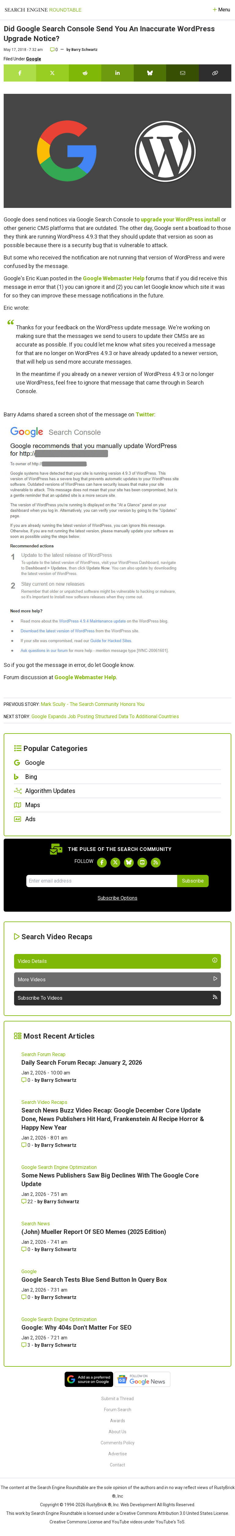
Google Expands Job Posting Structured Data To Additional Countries (105, 716)
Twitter (145, 414)
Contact (117, 1464)
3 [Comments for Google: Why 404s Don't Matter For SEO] (26, 1345)
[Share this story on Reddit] (85, 73)
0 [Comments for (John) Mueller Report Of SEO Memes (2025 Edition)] (26, 1249)
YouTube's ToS (170, 1521)
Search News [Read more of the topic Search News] (35, 1224)
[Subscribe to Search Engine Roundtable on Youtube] (142, 863)
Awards (117, 1420)
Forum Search (117, 1409)
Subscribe (193, 881)
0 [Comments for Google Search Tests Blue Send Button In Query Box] (26, 1297)
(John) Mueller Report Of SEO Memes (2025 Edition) (93, 1231)
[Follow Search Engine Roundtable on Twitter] (115, 863)
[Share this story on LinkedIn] (117, 73)
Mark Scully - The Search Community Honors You (92, 704)
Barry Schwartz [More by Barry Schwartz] (58, 1080)
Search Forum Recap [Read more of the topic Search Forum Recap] (43, 1054)
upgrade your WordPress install (180, 219)
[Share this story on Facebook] (20, 73)
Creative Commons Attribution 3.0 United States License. (174, 1513)
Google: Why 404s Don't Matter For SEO (76, 1327)
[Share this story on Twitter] (52, 73)
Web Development (138, 1504)
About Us (117, 1431)
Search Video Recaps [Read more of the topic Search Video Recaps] (44, 1102)
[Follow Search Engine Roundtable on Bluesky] (129, 863)
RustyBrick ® (98, 1504)
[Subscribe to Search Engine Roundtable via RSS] (156, 863)
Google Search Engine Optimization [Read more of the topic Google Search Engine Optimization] (59, 1167)
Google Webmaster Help (113, 278)
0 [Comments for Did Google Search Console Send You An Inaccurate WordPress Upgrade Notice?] (54, 49)
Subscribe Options (117, 898)
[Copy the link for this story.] (215, 73)
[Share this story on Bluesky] (150, 73)
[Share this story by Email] (182, 73)
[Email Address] (101, 881)
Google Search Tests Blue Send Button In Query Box (94, 1279)
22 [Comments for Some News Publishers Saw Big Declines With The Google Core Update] (27, 1202)
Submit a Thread (117, 1398)
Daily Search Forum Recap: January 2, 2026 (81, 1062)
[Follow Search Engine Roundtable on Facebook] (102, 863)
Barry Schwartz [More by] (84, 50)
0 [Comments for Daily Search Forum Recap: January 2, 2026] (26, 1080)
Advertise (117, 1453)
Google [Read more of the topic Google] (29, 1271)
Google (33, 58)
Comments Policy (118, 1442)
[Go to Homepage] (43, 10)
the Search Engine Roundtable (59, 1487)
